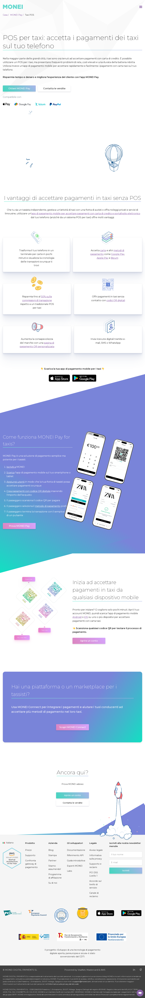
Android (77, 617)
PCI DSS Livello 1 (93, 874)
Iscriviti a (11, 467)
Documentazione (76, 850)
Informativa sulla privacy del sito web (63, 984)
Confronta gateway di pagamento (31, 864)
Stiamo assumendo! (54, 868)
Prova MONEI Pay (19, 526)
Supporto (30, 855)
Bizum (114, 258)
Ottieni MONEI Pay (19, 88)
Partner (52, 860)
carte (103, 250)
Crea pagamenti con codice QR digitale (29, 491)
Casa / (6, 15)
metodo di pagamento (47, 506)
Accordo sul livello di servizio (95, 884)
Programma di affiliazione (55, 876)
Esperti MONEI (75, 866)
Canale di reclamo (94, 895)
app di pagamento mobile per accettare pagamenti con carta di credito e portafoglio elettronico (85, 213)
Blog (50, 850)
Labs (69, 871)
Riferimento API (75, 855)
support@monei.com (82, 981)
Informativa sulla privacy (95, 857)
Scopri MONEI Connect (72, 727)
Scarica (10, 472)
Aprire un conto (89, 640)
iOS (86, 617)
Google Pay (117, 254)
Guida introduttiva (76, 860)
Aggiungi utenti (15, 481)
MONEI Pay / (17, 15)
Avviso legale (96, 850)
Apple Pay (102, 258)
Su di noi (52, 883)
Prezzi (28, 850)
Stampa (52, 855)
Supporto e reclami (95, 866)
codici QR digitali (115, 300)
